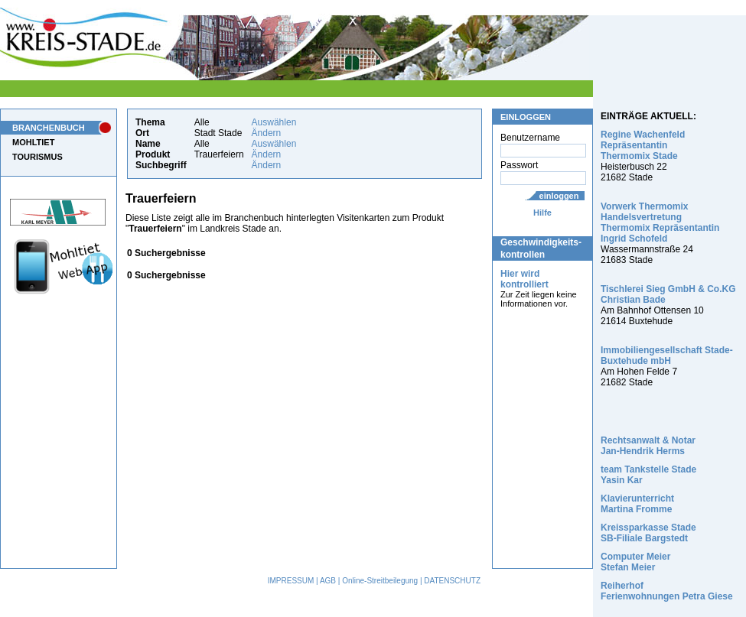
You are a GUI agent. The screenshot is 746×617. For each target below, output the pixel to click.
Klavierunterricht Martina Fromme (637, 504)
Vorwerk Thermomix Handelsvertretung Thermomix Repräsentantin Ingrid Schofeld (660, 222)
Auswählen (274, 122)
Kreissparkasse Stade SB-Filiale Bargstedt (648, 533)
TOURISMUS (37, 156)
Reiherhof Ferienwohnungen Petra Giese (667, 591)
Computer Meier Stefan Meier (635, 562)
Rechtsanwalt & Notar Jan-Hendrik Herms (648, 445)
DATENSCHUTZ (452, 580)
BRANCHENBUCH (48, 127)
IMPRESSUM (291, 580)
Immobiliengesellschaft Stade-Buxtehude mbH (667, 355)
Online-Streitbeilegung (380, 580)
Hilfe (542, 212)
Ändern (267, 133)
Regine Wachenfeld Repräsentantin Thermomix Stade (643, 145)
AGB (328, 580)
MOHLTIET (33, 142)
